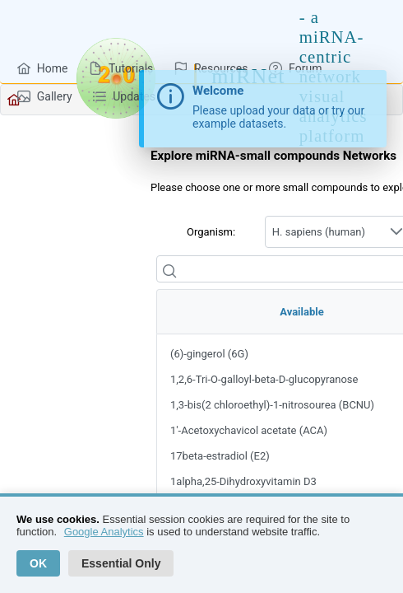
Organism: (211, 232)
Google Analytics (104, 531)
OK (38, 563)
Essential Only (120, 563)
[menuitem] (42, 68)
